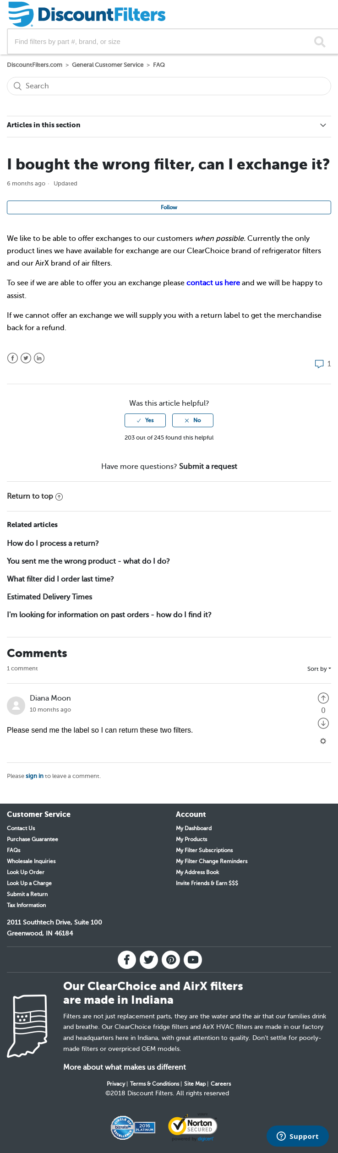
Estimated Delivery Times (49, 597)
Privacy (116, 1084)
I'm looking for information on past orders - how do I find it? (109, 615)
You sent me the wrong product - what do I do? (88, 561)
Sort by (317, 668)
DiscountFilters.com (34, 64)
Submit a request (208, 466)
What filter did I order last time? (60, 579)
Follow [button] (169, 207)
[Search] (169, 86)
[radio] (145, 420)
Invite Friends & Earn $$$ (207, 883)
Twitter (26, 358)
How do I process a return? (53, 543)
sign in (35, 775)
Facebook (12, 358)
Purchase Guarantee (32, 839)
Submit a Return (27, 894)
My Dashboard (194, 828)
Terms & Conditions (154, 1084)
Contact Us (21, 828)
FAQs (13, 850)
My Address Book (197, 872)
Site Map (195, 1084)
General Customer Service (107, 64)
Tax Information (26, 905)
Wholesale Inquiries (31, 861)
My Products (191, 839)
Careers (221, 1084)
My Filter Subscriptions (204, 850)
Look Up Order (25, 872)
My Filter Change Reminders (211, 861)
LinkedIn (39, 358)
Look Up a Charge (29, 883)
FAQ (159, 64)
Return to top (35, 496)
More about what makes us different (124, 1067)
